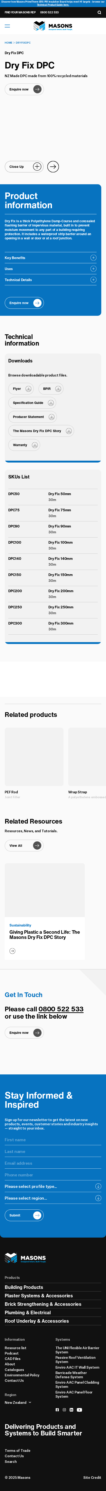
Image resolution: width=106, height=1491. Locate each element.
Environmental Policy (22, 1374)
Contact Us (14, 1380)
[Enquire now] (24, 89)
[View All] (24, 845)
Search (11, 1461)
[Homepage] (53, 26)
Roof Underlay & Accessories (37, 1321)
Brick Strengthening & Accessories (43, 1304)
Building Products (24, 1287)
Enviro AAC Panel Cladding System (77, 1384)
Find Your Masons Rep (20, 12)
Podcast (11, 1353)
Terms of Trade (17, 1450)
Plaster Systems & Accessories (39, 1295)
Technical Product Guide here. (53, 5)
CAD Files (13, 1358)
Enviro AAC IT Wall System (77, 1367)
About (10, 1363)
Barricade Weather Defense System (71, 1374)
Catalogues (14, 1369)
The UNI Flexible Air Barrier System (77, 1349)
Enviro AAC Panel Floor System (74, 1393)
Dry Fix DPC (23, 42)
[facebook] (57, 1410)
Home (8, 42)
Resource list (15, 1347)
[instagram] (64, 1410)
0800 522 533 (49, 12)
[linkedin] (71, 1410)
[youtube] (79, 1409)
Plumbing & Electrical (28, 1312)
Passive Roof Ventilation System (75, 1359)
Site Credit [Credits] (92, 1477)
